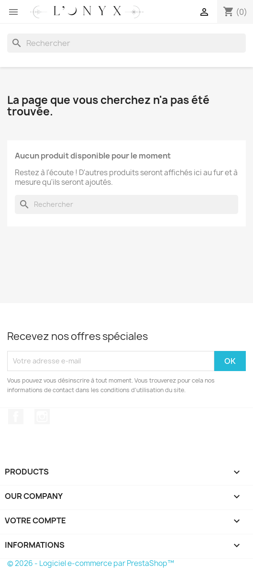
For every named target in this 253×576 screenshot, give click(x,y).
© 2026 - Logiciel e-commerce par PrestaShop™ (90, 563)
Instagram (42, 416)
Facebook (15, 416)
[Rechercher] (126, 43)
